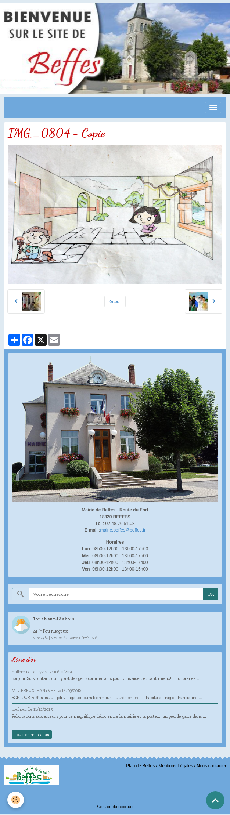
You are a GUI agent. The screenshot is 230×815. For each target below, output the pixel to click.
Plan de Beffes (140, 765)
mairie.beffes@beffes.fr (122, 530)
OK (210, 594)
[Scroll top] (215, 800)
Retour (114, 301)
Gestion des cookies (115, 806)
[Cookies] (15, 800)
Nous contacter (211, 765)
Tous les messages (32, 734)
